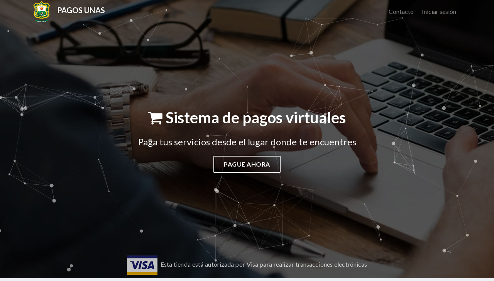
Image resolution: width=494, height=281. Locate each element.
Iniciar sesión (439, 11)
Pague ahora (247, 164)
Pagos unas (81, 10)
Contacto (401, 11)
